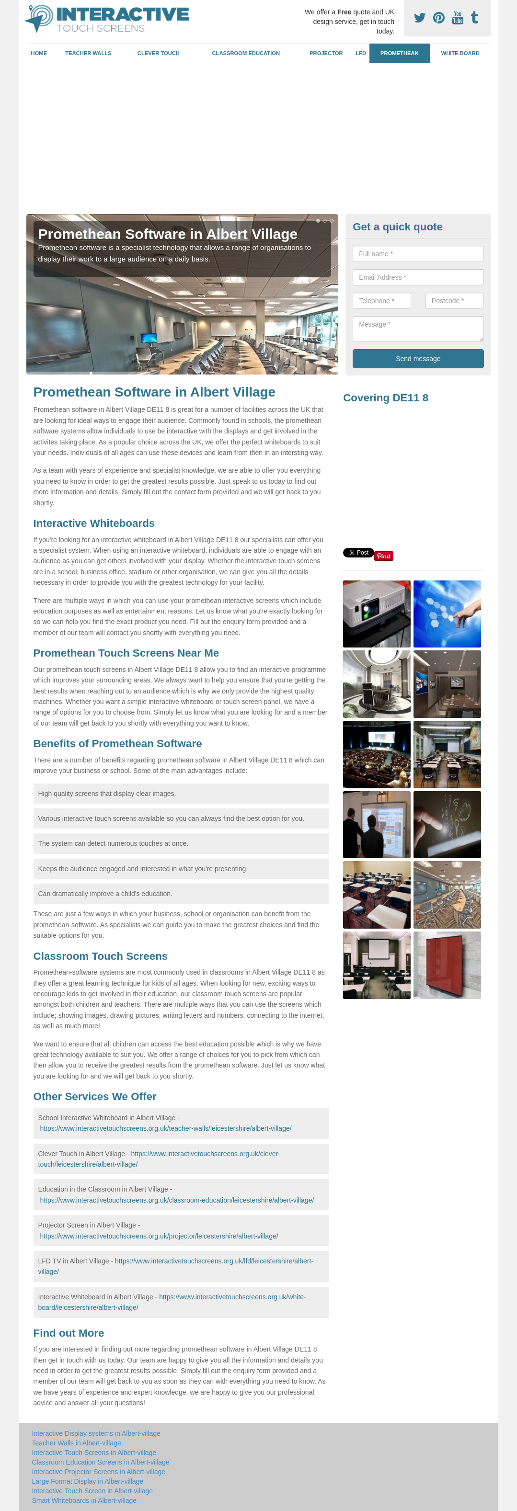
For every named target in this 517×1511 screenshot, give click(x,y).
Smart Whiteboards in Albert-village (84, 1500)
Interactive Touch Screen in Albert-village (92, 1491)
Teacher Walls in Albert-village (76, 1443)
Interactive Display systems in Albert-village (96, 1433)
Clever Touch (159, 53)
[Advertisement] (258, 142)
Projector (326, 53)
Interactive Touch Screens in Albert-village (94, 1452)
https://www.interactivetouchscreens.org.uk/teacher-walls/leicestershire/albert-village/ (165, 1128)
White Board (460, 53)
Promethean (399, 53)
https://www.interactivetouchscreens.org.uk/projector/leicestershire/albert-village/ (159, 1236)
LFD (361, 53)
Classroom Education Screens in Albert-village (101, 1462)
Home (39, 53)
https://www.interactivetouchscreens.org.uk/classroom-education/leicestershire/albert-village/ (177, 1200)
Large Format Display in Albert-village (88, 1481)
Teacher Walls (88, 53)
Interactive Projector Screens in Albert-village (99, 1472)
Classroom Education (246, 53)
